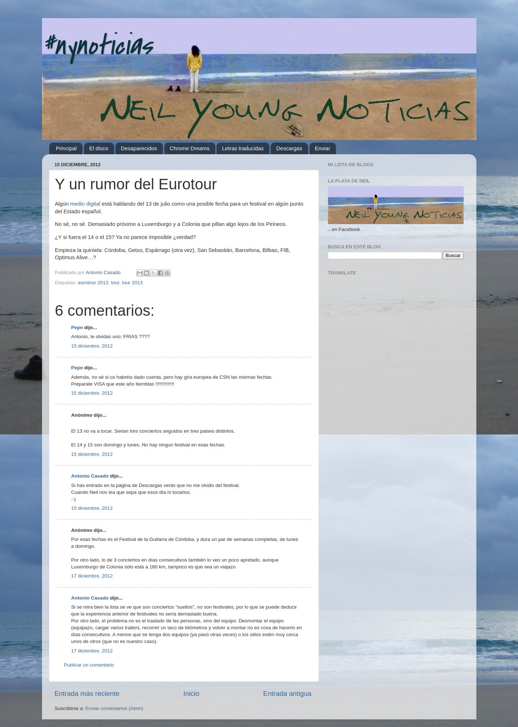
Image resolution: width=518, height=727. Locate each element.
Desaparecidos (139, 148)
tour (115, 282)
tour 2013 (132, 282)
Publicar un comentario (89, 665)
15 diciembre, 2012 (92, 346)
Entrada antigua (287, 693)
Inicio (191, 693)
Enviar (322, 148)
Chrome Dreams (190, 148)
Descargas (289, 148)
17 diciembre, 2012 (92, 576)
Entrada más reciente (87, 693)
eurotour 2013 (93, 282)
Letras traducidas (243, 148)
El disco (99, 148)
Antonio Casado (90, 476)
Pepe (77, 327)
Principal (66, 148)
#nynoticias (97, 45)
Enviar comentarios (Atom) (114, 708)
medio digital (85, 204)
